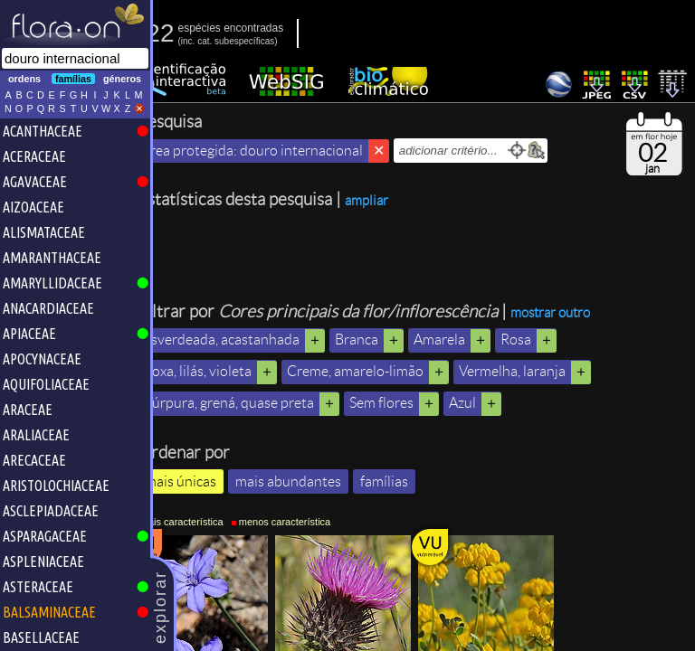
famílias (408, 481)
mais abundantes (312, 481)
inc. (212, 41)
